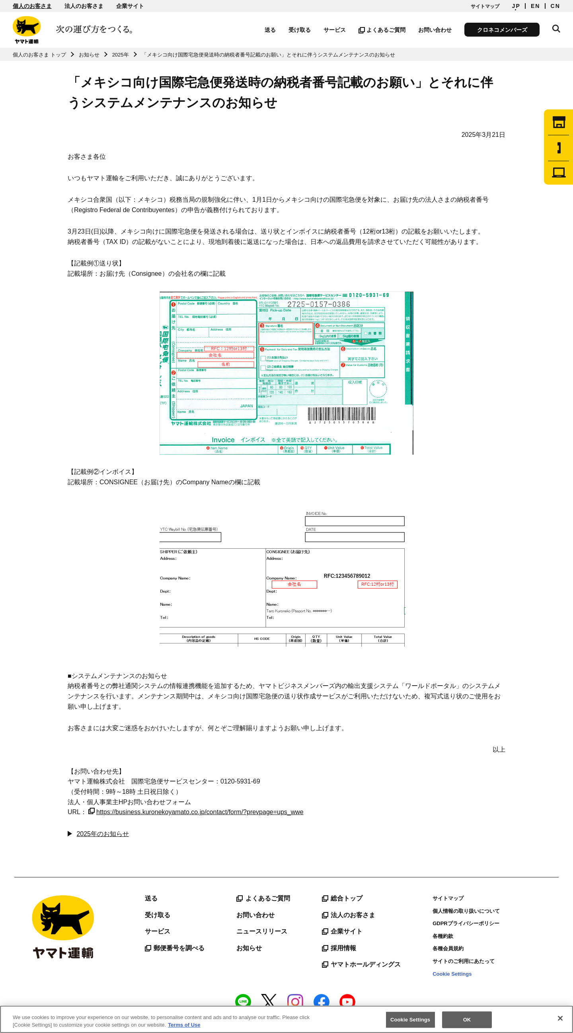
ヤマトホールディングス (361, 964)
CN (555, 6)
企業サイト (130, 6)
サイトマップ (485, 6)
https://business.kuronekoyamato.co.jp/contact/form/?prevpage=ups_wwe (196, 812)
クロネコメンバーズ (502, 30)
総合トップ (342, 898)
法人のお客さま (83, 6)
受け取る (299, 30)
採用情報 (339, 948)
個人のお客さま (32, 6)
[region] (286, 1019)
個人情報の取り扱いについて (466, 911)
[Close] (560, 1018)
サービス (335, 30)
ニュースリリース (261, 931)
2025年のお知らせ (102, 833)
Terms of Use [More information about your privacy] (184, 1025)
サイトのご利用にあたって (464, 961)
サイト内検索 (556, 29)
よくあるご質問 (382, 30)
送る (270, 30)
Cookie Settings (452, 974)
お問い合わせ (435, 30)
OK (467, 1020)
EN (535, 6)
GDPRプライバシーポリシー (466, 923)
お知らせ (249, 948)
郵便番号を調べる (175, 948)
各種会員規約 (448, 948)
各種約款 (443, 936)
